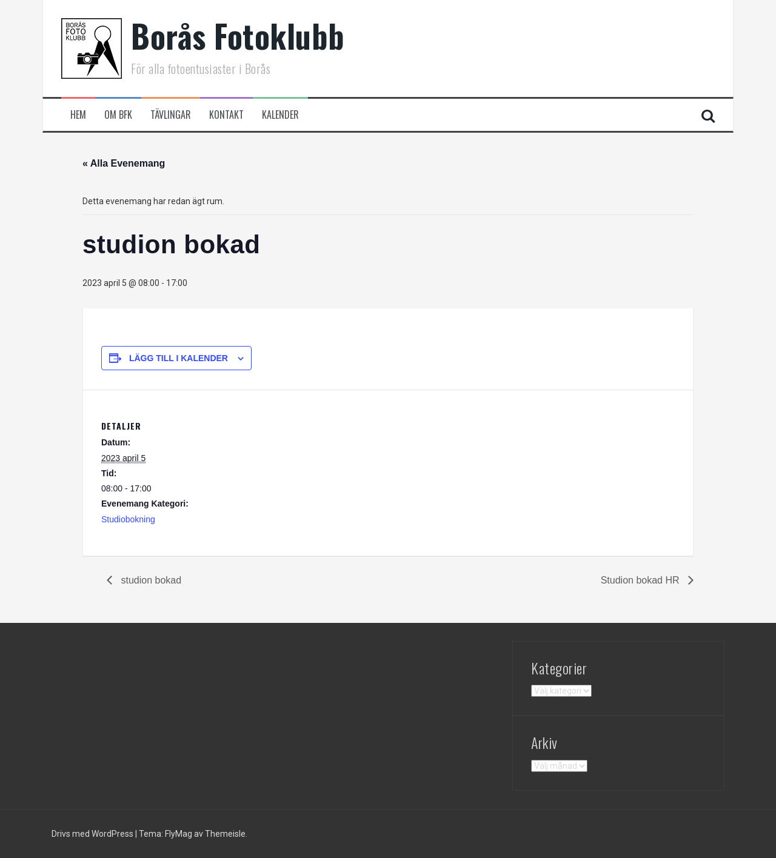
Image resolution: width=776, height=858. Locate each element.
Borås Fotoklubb (238, 35)
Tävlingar (170, 115)
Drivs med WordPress (93, 834)
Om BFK (118, 115)
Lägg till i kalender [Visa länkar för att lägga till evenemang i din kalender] (178, 358)
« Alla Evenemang (123, 163)
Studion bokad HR (641, 580)
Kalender (280, 115)
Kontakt (226, 115)
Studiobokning (128, 519)
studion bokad (149, 580)
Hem (78, 115)
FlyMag (178, 834)
